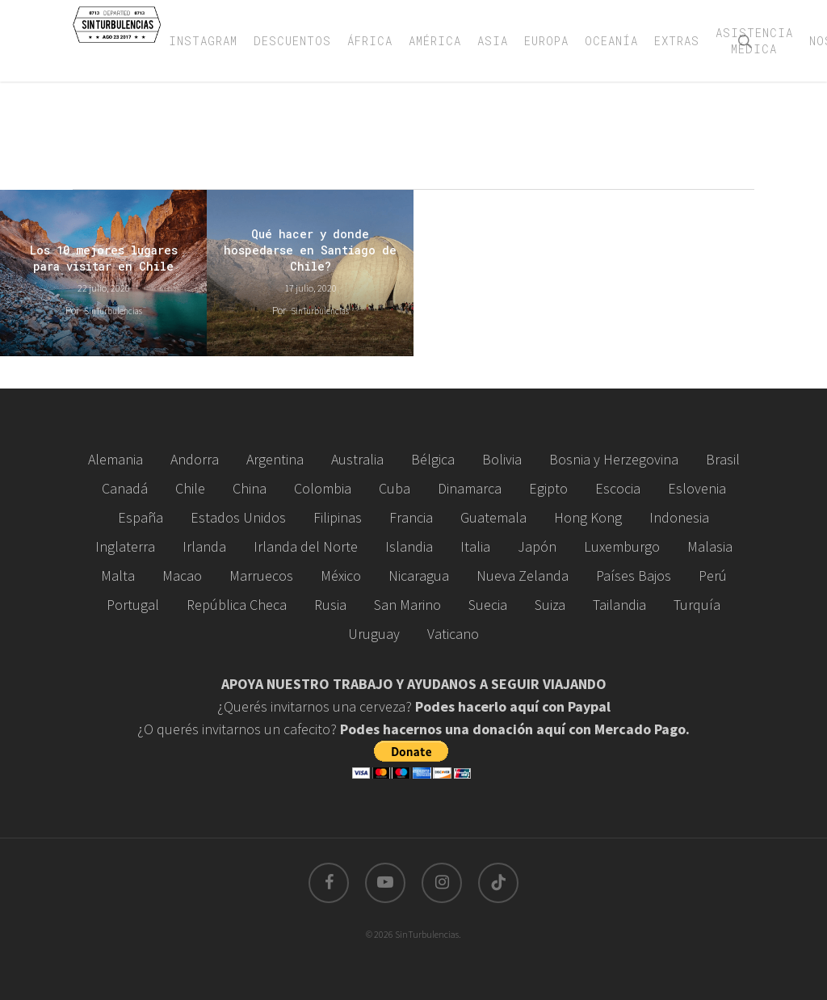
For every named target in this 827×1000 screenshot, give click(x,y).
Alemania (115, 459)
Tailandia (619, 604)
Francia (411, 517)
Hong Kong (588, 517)
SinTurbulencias (113, 311)
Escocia (617, 488)
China (250, 488)
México (341, 575)
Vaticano (453, 633)
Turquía (697, 604)
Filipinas (337, 517)
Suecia (487, 604)
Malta (118, 575)
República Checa (237, 604)
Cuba (394, 488)
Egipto (548, 488)
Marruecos (261, 575)
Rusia (330, 604)
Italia (475, 546)
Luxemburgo (622, 546)
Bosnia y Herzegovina (613, 459)
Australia (357, 459)
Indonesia (679, 517)
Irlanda (204, 546)
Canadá (125, 488)
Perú (713, 575)
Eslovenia (697, 488)
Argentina (275, 459)
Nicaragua (418, 575)
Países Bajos (633, 575)
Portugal (133, 604)
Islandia (409, 546)
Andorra (194, 459)
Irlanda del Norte (306, 546)
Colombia (322, 488)
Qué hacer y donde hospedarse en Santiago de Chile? (310, 250)
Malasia (710, 546)
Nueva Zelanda (522, 575)
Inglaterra (125, 546)
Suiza (550, 604)
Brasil (723, 459)
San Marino (407, 604)
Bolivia (502, 459)
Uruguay (374, 633)
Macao (182, 575)
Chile (190, 488)
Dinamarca (470, 488)
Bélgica (433, 459)
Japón (537, 546)
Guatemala (493, 517)
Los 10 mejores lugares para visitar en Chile (104, 258)
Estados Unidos (238, 517)
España (140, 517)
